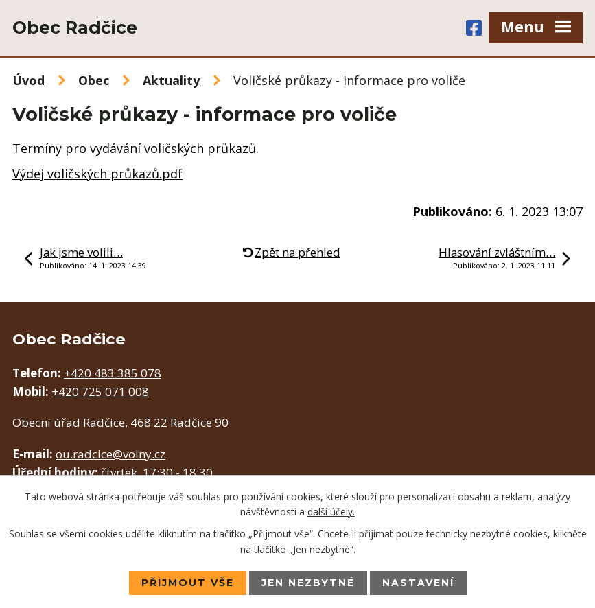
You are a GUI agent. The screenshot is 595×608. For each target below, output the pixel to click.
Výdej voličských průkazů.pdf (97, 173)
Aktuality (171, 80)
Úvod (28, 80)
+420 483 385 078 (112, 373)
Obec (93, 80)
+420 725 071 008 (100, 391)
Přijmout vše (187, 582)
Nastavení (418, 582)
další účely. (331, 511)
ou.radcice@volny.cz (110, 454)
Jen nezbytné (308, 582)
